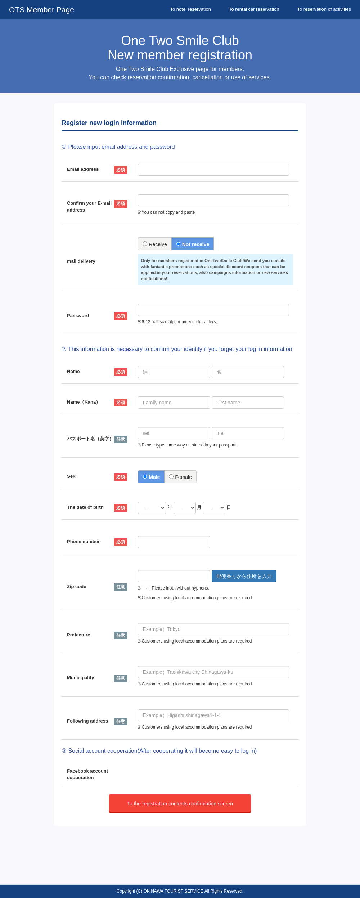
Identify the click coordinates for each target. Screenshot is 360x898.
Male (151, 477)
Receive (155, 244)
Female (180, 477)
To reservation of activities (324, 9)
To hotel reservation (190, 9)
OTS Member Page (41, 9)
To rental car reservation (254, 9)
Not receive (192, 244)
